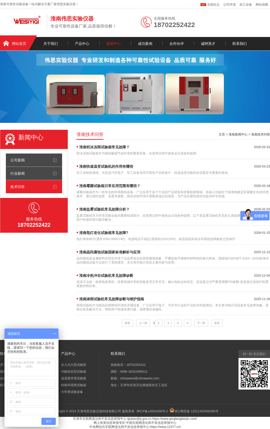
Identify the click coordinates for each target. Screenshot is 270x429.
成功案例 (145, 44)
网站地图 (262, 4)
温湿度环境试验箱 (73, 378)
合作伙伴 (176, 44)
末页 (217, 323)
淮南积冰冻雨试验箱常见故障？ (104, 147)
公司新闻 (17, 160)
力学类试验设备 (72, 392)
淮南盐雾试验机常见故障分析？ (104, 209)
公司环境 (229, 4)
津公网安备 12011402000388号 (196, 411)
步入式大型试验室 (73, 365)
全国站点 (210, 4)
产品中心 (82, 44)
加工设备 (245, 4)
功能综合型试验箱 (73, 371)
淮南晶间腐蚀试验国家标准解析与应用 (109, 252)
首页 (127, 323)
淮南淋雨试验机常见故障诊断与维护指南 (111, 299)
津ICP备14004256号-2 (152, 411)
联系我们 (239, 44)
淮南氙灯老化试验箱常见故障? (103, 233)
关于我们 (50, 44)
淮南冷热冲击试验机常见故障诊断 (106, 276)
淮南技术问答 (260, 134)
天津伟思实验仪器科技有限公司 (99, 411)
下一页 (201, 323)
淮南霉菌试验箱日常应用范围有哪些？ (109, 186)
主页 (222, 134)
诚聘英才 (208, 44)
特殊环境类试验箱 (73, 385)
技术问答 (17, 187)
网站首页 (19, 44)
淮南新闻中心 (238, 134)
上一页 (143, 323)
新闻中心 (113, 44)
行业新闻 (17, 173)
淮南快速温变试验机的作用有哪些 (106, 166)
